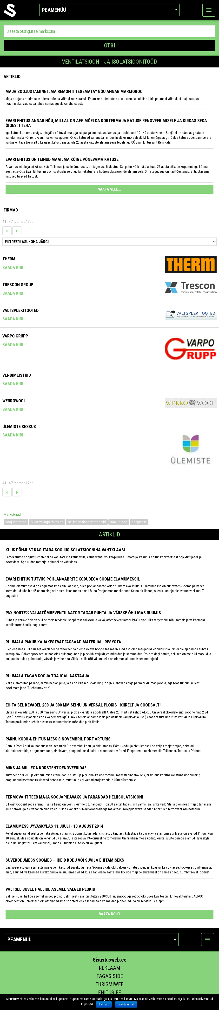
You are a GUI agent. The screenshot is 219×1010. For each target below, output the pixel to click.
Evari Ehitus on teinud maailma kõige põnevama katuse (62, 159)
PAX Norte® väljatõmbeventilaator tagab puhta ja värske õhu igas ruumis (83, 612)
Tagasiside (109, 976)
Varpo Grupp (15, 335)
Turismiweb (109, 984)
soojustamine (16, 522)
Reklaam (109, 968)
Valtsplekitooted (20, 310)
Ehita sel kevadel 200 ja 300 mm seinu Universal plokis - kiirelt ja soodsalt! (83, 704)
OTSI (109, 45)
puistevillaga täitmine (47, 522)
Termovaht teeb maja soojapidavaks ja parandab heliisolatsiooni (74, 796)
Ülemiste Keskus (19, 426)
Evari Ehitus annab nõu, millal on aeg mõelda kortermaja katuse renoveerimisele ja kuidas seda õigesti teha (106, 123)
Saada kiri (12, 267)
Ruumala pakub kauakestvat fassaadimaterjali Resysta (63, 641)
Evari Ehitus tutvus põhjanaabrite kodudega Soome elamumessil (73, 578)
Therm (8, 258)
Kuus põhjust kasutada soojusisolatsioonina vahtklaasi (65, 549)
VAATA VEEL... (109, 189)
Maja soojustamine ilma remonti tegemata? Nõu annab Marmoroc (74, 91)
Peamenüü (109, 10)
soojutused (118, 522)
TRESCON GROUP (17, 284)
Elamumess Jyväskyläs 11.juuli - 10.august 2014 (54, 826)
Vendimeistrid (16, 375)
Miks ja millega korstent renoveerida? (46, 767)
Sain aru (104, 1004)
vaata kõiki (109, 914)
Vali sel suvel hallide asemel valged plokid (50, 889)
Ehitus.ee (109, 993)
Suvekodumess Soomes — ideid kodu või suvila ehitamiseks (65, 860)
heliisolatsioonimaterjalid (87, 522)
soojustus (139, 522)
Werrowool (14, 400)
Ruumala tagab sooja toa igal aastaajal (49, 675)
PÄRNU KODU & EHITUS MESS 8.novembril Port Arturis (58, 738)
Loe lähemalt (126, 1004)
